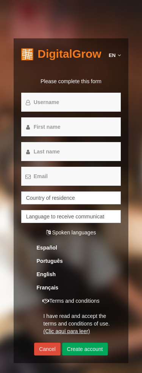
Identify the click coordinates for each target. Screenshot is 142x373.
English (46, 274)
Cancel (47, 349)
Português (50, 261)
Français (48, 287)
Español (47, 248)
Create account (85, 349)
